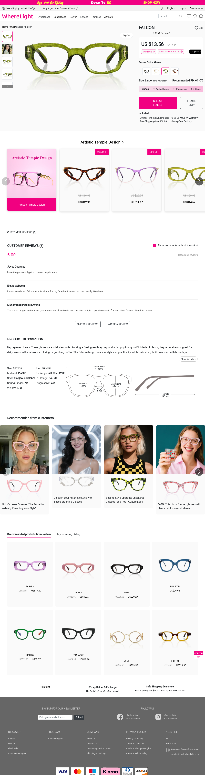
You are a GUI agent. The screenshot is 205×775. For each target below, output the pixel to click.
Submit (79, 717)
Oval (12, 26)
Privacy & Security (134, 738)
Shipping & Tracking (96, 753)
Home (5, 26)
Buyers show (196, 8)
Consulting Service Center (99, 748)
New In (11, 743)
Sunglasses (60, 16)
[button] (7, 86)
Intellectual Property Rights (138, 748)
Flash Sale (13, 748)
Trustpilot (45, 686)
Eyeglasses (44, 16)
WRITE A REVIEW (118, 324)
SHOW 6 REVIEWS (87, 324)
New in (73, 16)
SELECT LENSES (158, 102)
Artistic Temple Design (102, 142)
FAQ (167, 738)
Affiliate (108, 16)
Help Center (171, 743)
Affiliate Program (55, 738)
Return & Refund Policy (136, 753)
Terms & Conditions (135, 743)
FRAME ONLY (191, 102)
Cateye (11, 738)
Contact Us (92, 743)
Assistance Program (17, 753)
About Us (91, 738)
